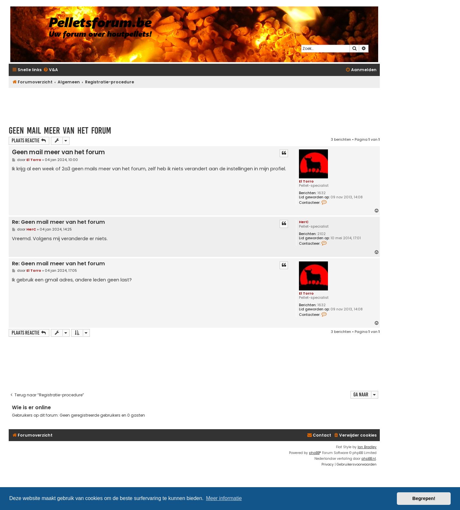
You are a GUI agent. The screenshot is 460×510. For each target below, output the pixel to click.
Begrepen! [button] (423, 498)
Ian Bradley (367, 447)
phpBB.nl (368, 458)
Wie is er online (31, 407)
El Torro (306, 181)
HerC (304, 221)
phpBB (314, 452)
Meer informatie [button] (224, 498)
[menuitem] (50, 70)
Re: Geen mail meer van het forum (58, 222)
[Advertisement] (194, 103)
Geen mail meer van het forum (60, 131)
